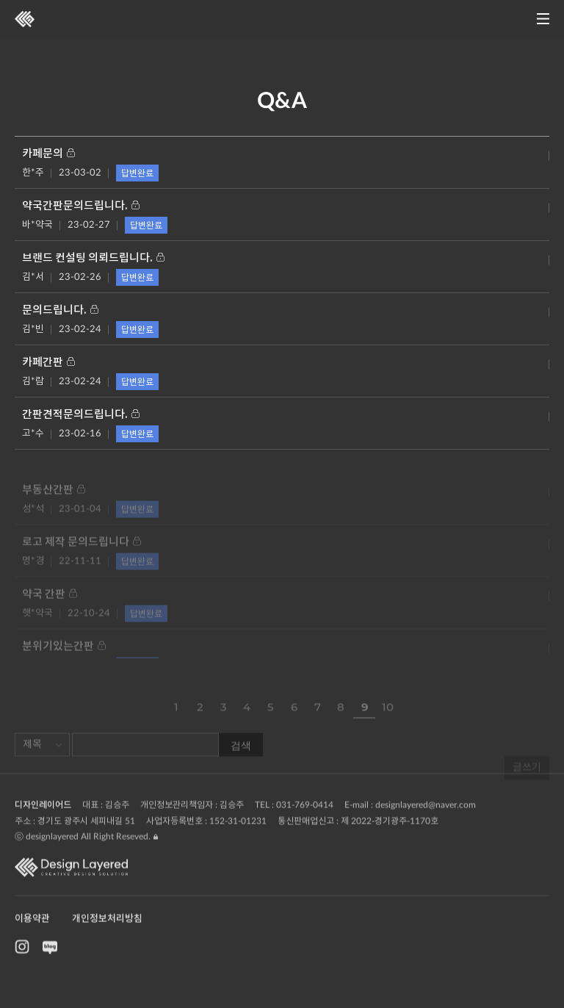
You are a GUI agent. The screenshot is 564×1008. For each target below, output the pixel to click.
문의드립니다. (60, 310)
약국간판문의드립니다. (81, 206)
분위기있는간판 (64, 655)
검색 (241, 754)
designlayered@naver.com (425, 825)
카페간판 (48, 362)
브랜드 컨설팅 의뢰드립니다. (93, 258)
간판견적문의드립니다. (81, 414)
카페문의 (48, 154)
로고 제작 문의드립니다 (81, 551)
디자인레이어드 (43, 825)
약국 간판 (49, 603)
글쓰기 (527, 786)
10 (388, 716)
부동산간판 (53, 499)
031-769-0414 (304, 825)
